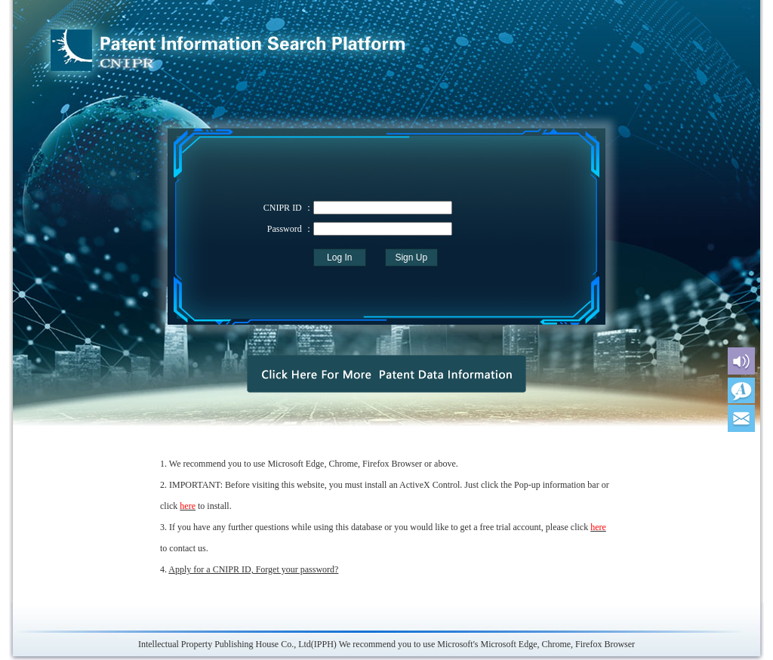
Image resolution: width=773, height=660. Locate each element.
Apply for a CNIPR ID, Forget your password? (253, 569)
